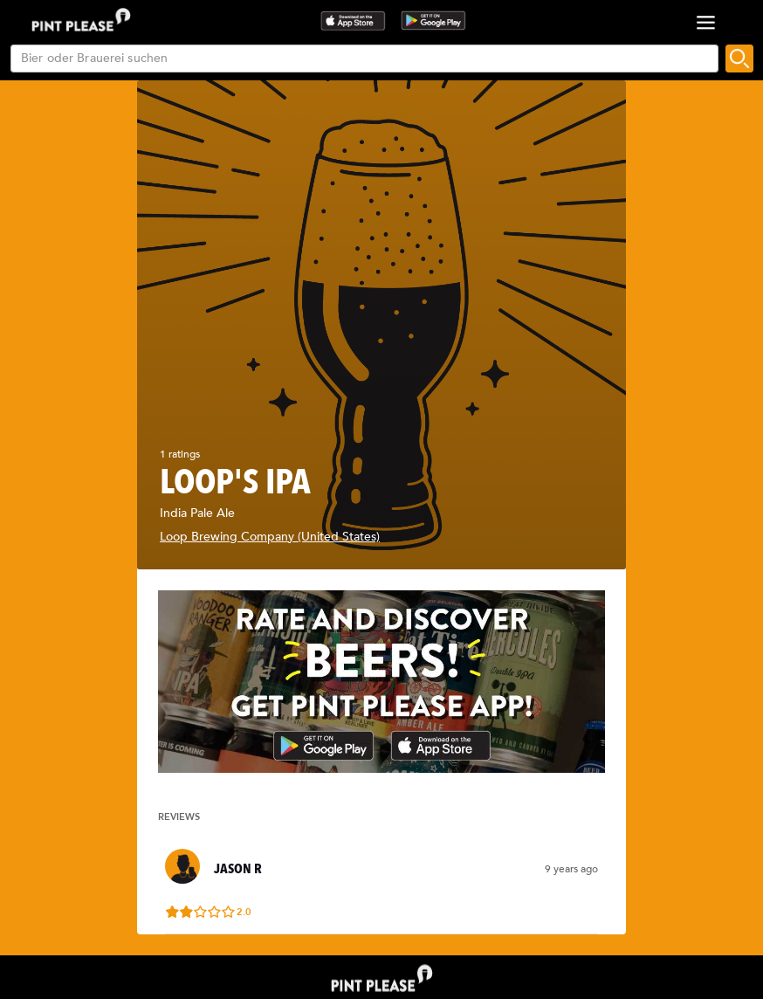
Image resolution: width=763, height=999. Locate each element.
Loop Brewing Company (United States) (270, 536)
